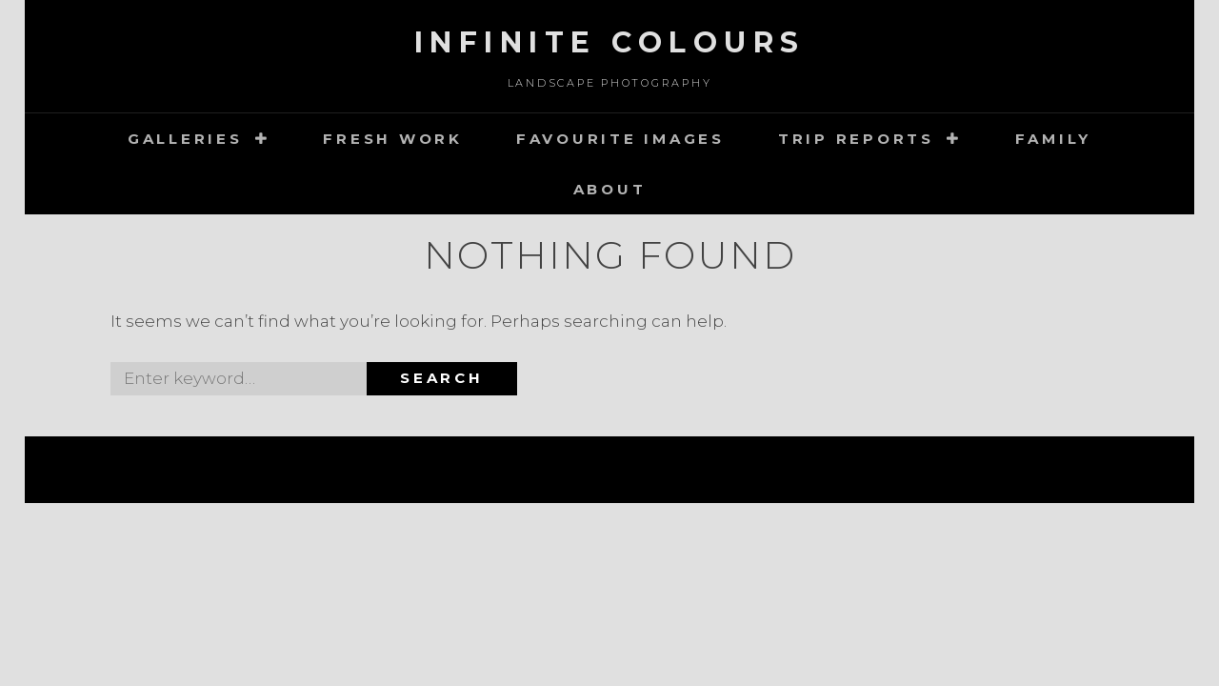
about (610, 189)
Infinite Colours (610, 42)
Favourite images (620, 139)
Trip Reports (856, 139)
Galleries (185, 139)
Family (1053, 139)
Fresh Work (393, 139)
